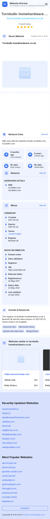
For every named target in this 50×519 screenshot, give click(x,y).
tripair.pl (6, 413)
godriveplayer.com (11, 484)
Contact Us (25, 508)
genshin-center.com (12, 471)
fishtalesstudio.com (11, 434)
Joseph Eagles (14, 234)
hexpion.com (8, 438)
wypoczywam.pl (10, 409)
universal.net (8, 475)
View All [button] (44, 134)
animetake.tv (8, 480)
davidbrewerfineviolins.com (16, 417)
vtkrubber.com (9, 443)
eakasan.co (8, 501)
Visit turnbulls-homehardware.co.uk (25, 18)
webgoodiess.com (11, 447)
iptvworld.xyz (9, 467)
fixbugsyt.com (9, 488)
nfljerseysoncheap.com (16, 374)
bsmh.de (6, 426)
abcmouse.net (9, 463)
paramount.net (9, 492)
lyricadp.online (9, 497)
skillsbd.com (8, 421)
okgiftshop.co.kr (10, 430)
